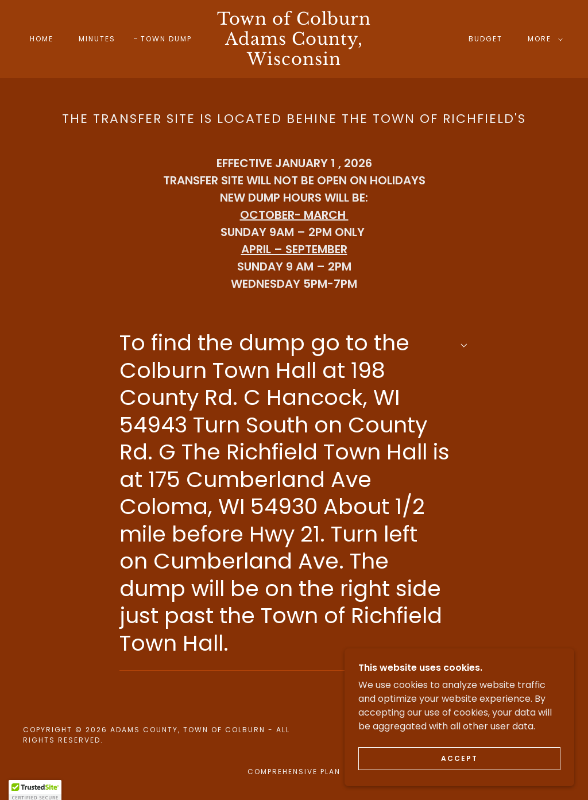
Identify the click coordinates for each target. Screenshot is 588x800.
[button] (543, 39)
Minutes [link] (97, 39)
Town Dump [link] (166, 39)
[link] (294, 61)
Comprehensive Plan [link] (294, 771)
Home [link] (41, 39)
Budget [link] (485, 39)
